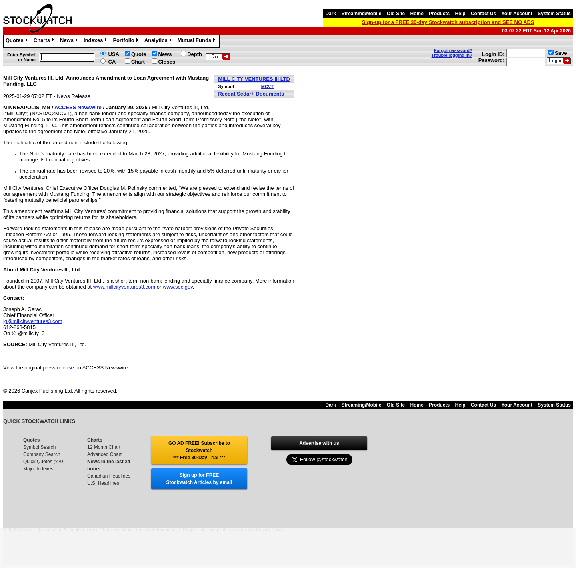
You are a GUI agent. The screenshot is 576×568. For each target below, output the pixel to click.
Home (417, 13)
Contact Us (483, 13)
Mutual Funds (198, 41)
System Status (554, 13)
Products (439, 13)
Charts (45, 41)
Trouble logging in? (452, 55)
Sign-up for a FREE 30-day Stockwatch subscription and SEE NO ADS (448, 22)
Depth (194, 54)
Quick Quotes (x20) (43, 461)
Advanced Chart (104, 454)
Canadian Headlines (108, 476)
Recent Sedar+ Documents (251, 94)
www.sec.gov (178, 287)
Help (460, 13)
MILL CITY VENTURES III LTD (254, 79)
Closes (167, 62)
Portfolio (126, 41)
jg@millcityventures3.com (32, 321)
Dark (330, 13)
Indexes (96, 41)
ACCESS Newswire (78, 107)
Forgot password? (453, 50)
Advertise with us (319, 443)
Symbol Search (39, 447)
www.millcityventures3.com (124, 287)
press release (58, 368)
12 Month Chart (103, 447)
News (70, 41)
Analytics (159, 41)
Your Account (517, 13)
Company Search (41, 454)
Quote (138, 54)
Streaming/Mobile (361, 13)
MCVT (267, 86)
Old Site (396, 13)
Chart (138, 62)
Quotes (18, 41)
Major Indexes (38, 469)
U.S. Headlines (103, 483)
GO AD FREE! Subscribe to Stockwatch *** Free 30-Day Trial (199, 450)
